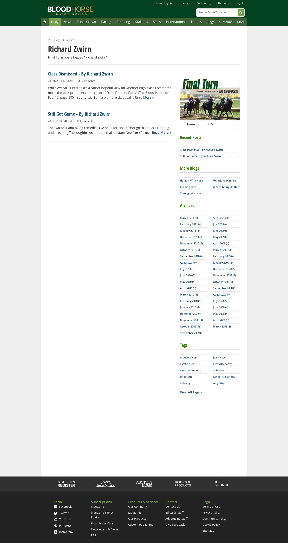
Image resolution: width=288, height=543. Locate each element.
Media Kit (134, 512)
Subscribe (225, 22)
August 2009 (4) (222, 218)
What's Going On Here (226, 187)
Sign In (241, 3)
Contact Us (172, 506)
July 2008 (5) (220, 301)
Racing (106, 22)
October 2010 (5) (190, 250)
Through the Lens (190, 193)
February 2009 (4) (223, 256)
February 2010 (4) (190, 301)
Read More (143, 97)
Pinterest (62, 525)
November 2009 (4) (191, 320)
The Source (224, 3)
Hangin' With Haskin (192, 180)
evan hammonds (190, 370)
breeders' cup (188, 357)
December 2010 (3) (191, 237)
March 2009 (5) (222, 250)
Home (49, 39)
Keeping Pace (188, 187)
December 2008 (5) (224, 269)
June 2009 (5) (220, 230)
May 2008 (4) (220, 314)
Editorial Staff (174, 512)
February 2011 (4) (190, 224)
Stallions (141, 22)
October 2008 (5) (223, 282)
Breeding (123, 22)
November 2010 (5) (191, 243)
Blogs (210, 22)
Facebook (63, 506)
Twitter (61, 513)
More (241, 22)
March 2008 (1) (222, 326)
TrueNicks (185, 3)
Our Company (137, 506)
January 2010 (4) (190, 307)
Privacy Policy (211, 512)
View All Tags (190, 392)
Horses (196, 22)
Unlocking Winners (224, 180)
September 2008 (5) (224, 288)
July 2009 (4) (220, 224)
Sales (157, 22)
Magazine (97, 506)
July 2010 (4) (187, 269)
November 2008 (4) (224, 275)
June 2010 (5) (187, 275)
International (176, 22)
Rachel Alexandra (224, 376)
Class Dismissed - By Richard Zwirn (80, 74)
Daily (54, 22)
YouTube (62, 519)
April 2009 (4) (221, 243)
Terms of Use (211, 506)
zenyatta (218, 383)
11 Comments (85, 121)
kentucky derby (222, 364)
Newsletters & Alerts (104, 529)
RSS (210, 124)
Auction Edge (204, 3)
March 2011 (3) (189, 218)
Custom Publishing (140, 524)
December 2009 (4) (191, 314)
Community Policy (214, 518)
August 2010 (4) (189, 262)
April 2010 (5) (188, 288)
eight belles (187, 364)
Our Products (137, 518)
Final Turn (68, 40)
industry (185, 383)
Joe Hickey (219, 357)
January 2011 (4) (190, 230)
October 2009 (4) (190, 326)
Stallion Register (164, 3)
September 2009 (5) (191, 333)
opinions (218, 370)
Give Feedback (175, 524)
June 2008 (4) (220, 307)
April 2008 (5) (221, 320)
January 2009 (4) (223, 262)
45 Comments (86, 81)
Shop (183, 483)
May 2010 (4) (187, 282)
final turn (186, 376)
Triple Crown (86, 22)
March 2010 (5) (189, 294)
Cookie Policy (211, 524)
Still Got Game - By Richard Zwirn (79, 114)
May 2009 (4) (220, 237)
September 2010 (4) (191, 256)
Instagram (63, 532)
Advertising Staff (176, 518)
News (67, 22)
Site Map (208, 530)
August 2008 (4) (222, 294)
